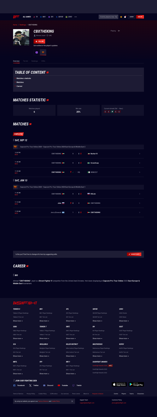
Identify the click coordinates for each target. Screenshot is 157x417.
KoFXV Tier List (123, 352)
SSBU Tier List (17, 334)
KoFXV (121, 344)
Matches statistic (24, 78)
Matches (20, 82)
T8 (35, 17)
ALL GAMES (27, 17)
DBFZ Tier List (70, 334)
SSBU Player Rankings (19, 330)
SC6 (14, 344)
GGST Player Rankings (125, 330)
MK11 (68, 362)
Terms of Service (18, 394)
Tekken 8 (16, 309)
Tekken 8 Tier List (18, 317)
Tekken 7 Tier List (45, 334)
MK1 (43, 17)
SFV (41, 362)
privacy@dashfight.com (119, 403)
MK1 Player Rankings (46, 313)
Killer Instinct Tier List (72, 352)
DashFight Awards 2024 (100, 365)
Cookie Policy (42, 394)
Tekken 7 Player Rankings (47, 330)
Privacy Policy (31, 394)
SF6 (50, 17)
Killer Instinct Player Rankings (75, 348)
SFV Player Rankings (46, 366)
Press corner (76, 394)
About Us (86, 394)
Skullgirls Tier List (45, 352)
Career (19, 86)
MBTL (15, 362)
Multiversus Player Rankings (101, 348)
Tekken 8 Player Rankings (20, 313)
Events (116, 394)
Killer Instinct (72, 344)
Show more (18, 321)
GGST (121, 327)
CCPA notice (53, 394)
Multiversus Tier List (99, 352)
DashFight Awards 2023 (100, 369)
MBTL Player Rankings (19, 366)
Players (124, 394)
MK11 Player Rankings (72, 366)
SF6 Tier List (69, 317)
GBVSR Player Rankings (100, 313)
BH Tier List (96, 334)
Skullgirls (44, 344)
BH (94, 327)
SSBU (15, 327)
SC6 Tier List (17, 352)
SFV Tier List (43, 370)
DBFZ (68, 327)
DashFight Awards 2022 (100, 373)
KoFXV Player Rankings (126, 348)
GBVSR (59, 17)
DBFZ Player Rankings (72, 330)
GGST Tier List (123, 334)
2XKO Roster (123, 313)
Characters (140, 394)
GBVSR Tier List (97, 317)
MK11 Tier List (70, 370)
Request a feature (97, 394)
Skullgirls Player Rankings (47, 348)
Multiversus (97, 344)
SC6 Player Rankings (19, 348)
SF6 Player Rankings (72, 313)
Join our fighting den (26, 380)
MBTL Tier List (17, 370)
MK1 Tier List (43, 317)
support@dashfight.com (87, 403)
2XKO (69, 17)
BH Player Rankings (98, 330)
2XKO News (122, 317)
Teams (132, 394)
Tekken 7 (43, 327)
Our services (65, 394)
